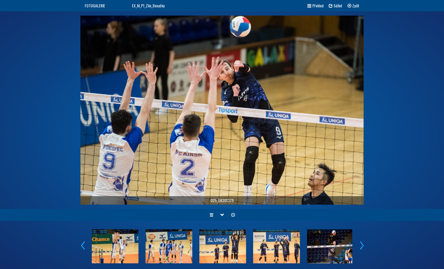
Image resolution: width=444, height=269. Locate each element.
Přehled (316, 6)
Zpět (353, 6)
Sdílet (335, 6)
